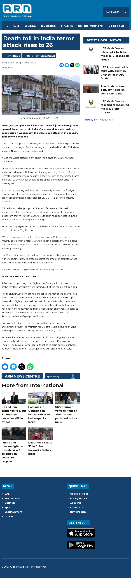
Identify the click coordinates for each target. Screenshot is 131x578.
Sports (67, 25)
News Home (13, 56)
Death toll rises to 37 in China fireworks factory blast (40, 441)
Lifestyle (116, 25)
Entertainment (91, 25)
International (12, 498)
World (30, 25)
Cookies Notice (79, 493)
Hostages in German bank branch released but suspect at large (40, 408)
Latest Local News (102, 40)
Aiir (22, 566)
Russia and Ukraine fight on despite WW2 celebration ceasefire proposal (14, 445)
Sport (8, 507)
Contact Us (77, 507)
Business (48, 25)
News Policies (78, 512)
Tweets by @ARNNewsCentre (98, 119)
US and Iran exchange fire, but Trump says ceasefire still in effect (14, 408)
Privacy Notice (78, 498)
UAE (16, 25)
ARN (12, 566)
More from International (41, 56)
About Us (75, 502)
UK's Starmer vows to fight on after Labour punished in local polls (67, 408)
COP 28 (9, 516)
